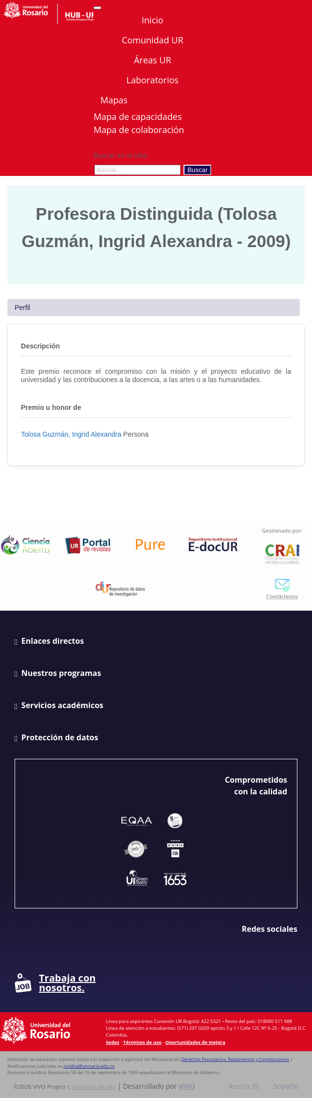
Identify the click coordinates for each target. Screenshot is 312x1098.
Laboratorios (153, 80)
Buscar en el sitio (120, 155)
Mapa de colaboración (138, 129)
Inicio (153, 20)
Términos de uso (142, 1042)
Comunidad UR (152, 40)
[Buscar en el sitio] (137, 170)
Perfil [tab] (22, 307)
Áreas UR (152, 60)
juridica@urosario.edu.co (89, 1066)
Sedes (112, 1042)
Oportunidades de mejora (195, 1042)
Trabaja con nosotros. (55, 983)
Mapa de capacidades (137, 116)
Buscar (197, 169)
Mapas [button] (114, 100)
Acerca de (244, 1086)
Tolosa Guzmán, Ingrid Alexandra (71, 434)
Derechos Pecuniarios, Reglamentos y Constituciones (235, 1059)
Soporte (285, 1086)
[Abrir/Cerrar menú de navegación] (97, 7)
